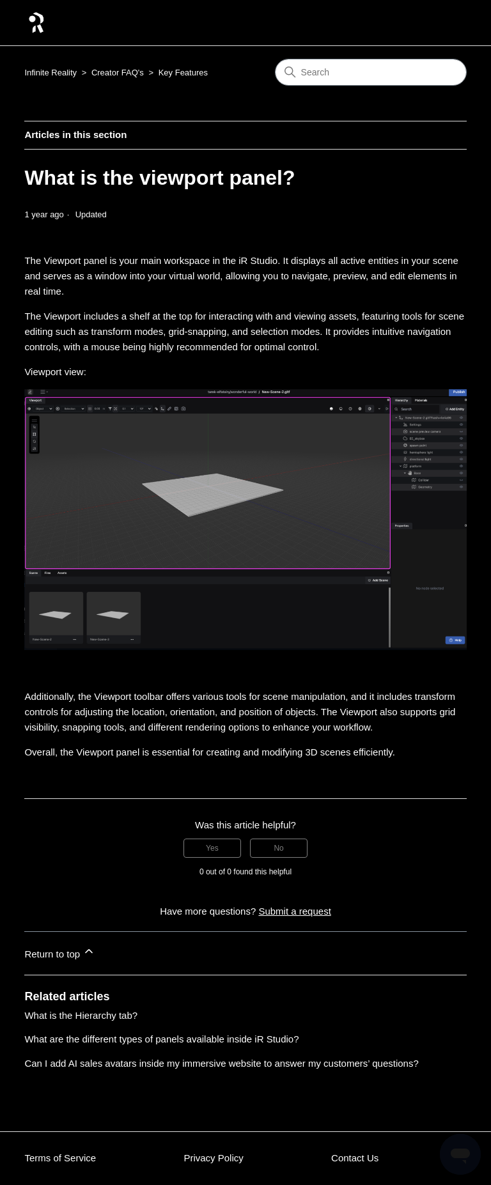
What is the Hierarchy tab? (80, 1015)
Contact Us (354, 1157)
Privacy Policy (213, 1157)
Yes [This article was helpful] (212, 848)
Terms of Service (60, 1157)
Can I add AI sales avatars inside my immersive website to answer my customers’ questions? (221, 1063)
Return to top (59, 952)
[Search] (371, 72)
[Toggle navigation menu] (444, 23)
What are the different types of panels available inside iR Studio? (161, 1039)
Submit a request (294, 911)
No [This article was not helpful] (278, 848)
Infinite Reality (50, 72)
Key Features (183, 72)
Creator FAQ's (117, 72)
